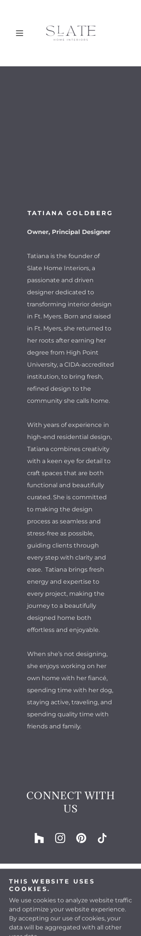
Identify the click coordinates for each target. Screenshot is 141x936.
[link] (70, 33)
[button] (21, 33)
